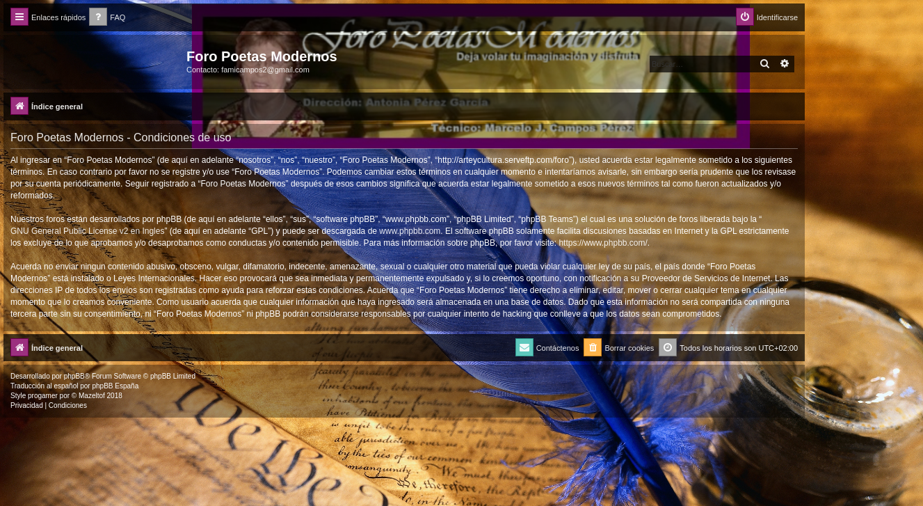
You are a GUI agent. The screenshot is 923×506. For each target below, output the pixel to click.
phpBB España (115, 386)
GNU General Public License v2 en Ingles (87, 231)
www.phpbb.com (409, 231)
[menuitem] (107, 18)
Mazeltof (92, 396)
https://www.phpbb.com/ (603, 243)
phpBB (74, 376)
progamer (43, 396)
